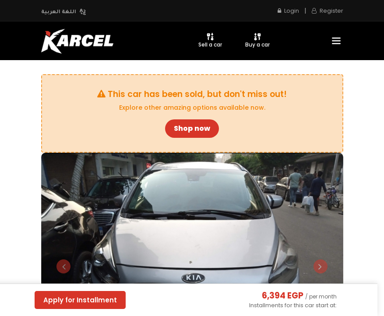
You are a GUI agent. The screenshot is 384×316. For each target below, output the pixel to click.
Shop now (192, 128)
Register (327, 11)
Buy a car (257, 40)
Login (288, 11)
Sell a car (210, 40)
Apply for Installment (80, 300)
